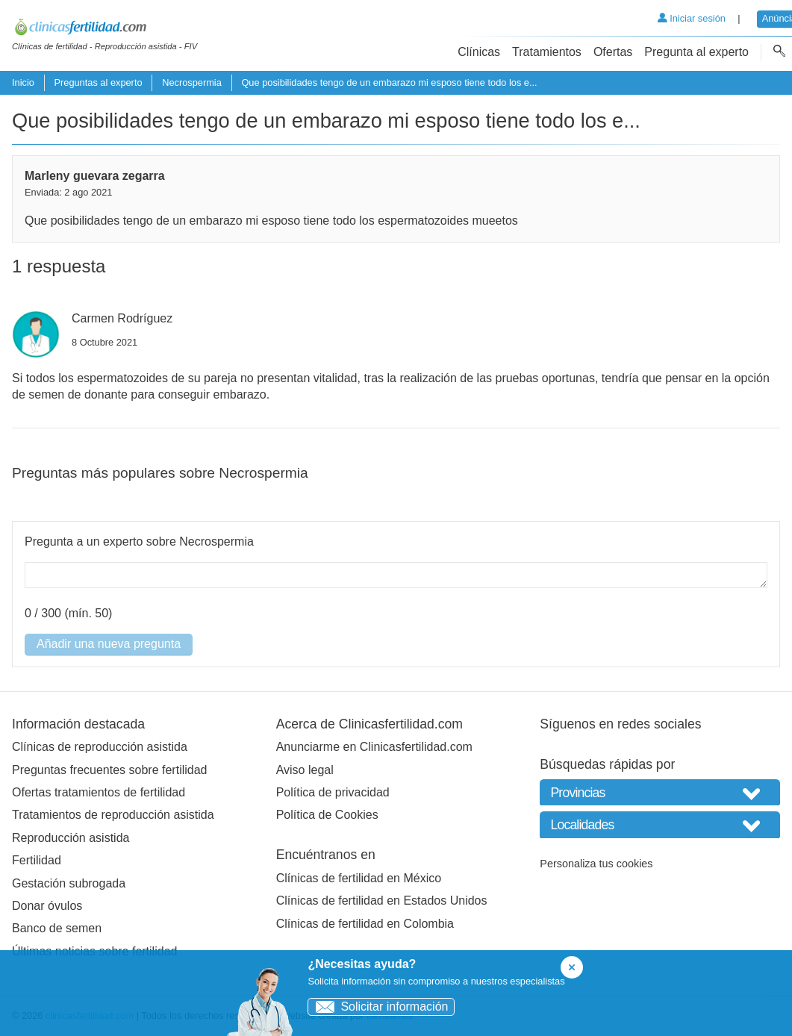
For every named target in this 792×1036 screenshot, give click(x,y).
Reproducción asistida (70, 837)
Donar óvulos (47, 905)
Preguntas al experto (98, 82)
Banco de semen (57, 928)
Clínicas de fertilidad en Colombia (365, 923)
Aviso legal (305, 770)
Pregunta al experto (696, 52)
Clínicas (479, 52)
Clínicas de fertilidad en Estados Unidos (381, 900)
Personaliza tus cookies (596, 864)
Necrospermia (192, 82)
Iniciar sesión (692, 18)
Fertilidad (36, 860)
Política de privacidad (333, 792)
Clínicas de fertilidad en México (358, 878)
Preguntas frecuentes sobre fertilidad (109, 770)
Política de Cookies (327, 814)
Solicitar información (378, 1006)
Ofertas (612, 52)
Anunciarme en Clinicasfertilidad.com (374, 746)
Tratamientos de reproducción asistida (113, 814)
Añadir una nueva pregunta (109, 643)
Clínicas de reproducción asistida (99, 746)
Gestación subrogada (68, 883)
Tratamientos (546, 52)
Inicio (23, 82)
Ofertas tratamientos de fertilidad (98, 792)
